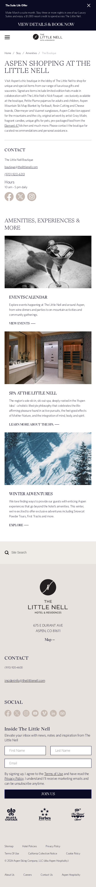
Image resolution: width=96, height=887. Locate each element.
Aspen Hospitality (71, 874)
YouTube (35, 713)
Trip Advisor (62, 713)
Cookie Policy (73, 853)
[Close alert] (89, 5)
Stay (18, 53)
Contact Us (46, 874)
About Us (9, 874)
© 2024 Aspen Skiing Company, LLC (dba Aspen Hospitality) (37, 860)
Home (8, 53)
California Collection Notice (42, 853)
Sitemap (9, 846)
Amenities (31, 53)
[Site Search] (36, 552)
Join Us (48, 794)
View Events (19, 323)
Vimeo (44, 713)
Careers (27, 874)
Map (48, 639)
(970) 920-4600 (14, 667)
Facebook (9, 196)
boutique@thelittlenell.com (21, 167)
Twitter (20, 196)
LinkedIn (53, 713)
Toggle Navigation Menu (7, 37)
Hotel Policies (29, 846)
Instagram (31, 196)
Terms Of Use (12, 853)
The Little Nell (47, 37)
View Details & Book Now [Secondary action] (46, 24)
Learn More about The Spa (31, 424)
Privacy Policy (14, 778)
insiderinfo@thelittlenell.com (25, 680)
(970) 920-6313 (15, 174)
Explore (16, 525)
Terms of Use (53, 774)
